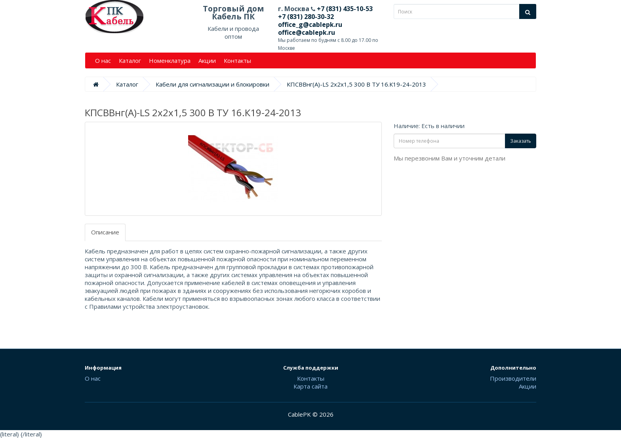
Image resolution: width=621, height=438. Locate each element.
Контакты (237, 60)
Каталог (130, 60)
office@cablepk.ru (306, 32)
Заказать (520, 141)
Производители (513, 378)
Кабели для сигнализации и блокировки (212, 84)
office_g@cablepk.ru (310, 24)
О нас (103, 60)
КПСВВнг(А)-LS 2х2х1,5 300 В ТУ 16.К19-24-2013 (356, 84)
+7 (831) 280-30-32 (306, 16)
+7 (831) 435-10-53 (344, 8)
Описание (105, 232)
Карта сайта (310, 386)
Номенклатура (169, 60)
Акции (207, 60)
